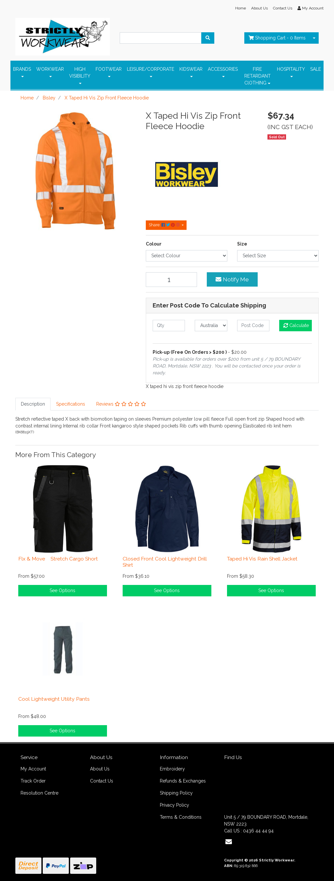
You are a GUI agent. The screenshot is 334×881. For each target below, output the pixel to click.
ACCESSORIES (223, 69)
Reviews (121, 404)
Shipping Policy (176, 793)
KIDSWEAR (191, 69)
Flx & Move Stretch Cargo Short (58, 559)
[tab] (33, 404)
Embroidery (172, 768)
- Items (277, 37)
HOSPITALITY (291, 69)
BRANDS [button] (22, 69)
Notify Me (232, 279)
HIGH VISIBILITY (79, 73)
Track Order (33, 781)
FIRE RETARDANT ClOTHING (257, 76)
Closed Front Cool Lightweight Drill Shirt (165, 562)
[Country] (211, 325)
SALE (315, 69)
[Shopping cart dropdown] (314, 38)
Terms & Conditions (181, 817)
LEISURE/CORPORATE (150, 69)
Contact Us (282, 8)
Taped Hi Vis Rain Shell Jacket (262, 559)
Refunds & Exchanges (183, 781)
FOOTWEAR (109, 69)
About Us (259, 8)
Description (33, 404)
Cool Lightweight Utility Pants (54, 699)
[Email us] (228, 842)
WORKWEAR (50, 69)
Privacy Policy (174, 805)
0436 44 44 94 (258, 830)
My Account (33, 768)
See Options (62, 590)
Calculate (296, 325)
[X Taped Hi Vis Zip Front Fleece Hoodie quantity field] (171, 279)
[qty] (169, 325)
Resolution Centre (39, 793)
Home (240, 8)
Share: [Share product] (165, 224)
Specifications (70, 404)
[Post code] (253, 325)
